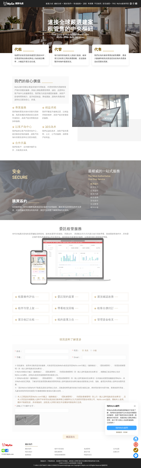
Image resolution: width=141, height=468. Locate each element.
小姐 (95, 356)
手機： (18, 363)
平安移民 (98, 4)
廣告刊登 (87, 452)
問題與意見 (88, 455)
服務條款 (28, 455)
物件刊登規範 (59, 449)
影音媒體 (106, 4)
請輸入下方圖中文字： (25, 412)
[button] (96, 190)
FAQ (114, 4)
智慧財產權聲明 (60, 455)
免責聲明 (87, 449)
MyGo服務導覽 (123, 4)
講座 (85, 4)
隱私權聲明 (58, 452)
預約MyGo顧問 (122, 428)
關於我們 (67, 4)
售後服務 (77, 4)
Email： (76, 363)
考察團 (90, 4)
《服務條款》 (52, 403)
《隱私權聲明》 (66, 403)
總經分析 (57, 4)
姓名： (18, 357)
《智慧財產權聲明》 (83, 403)
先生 (86, 356)
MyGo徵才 (28, 452)
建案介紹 (49, 4)
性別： (75, 356)
